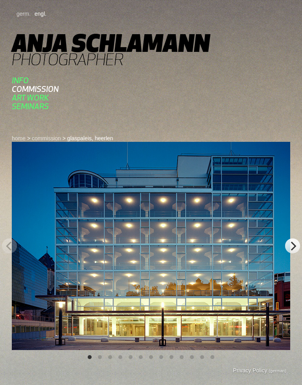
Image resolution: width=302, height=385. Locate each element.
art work (30, 97)
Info (20, 80)
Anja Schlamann (111, 43)
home (19, 138)
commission (35, 89)
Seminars (30, 106)
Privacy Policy (259, 370)
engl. (40, 14)
